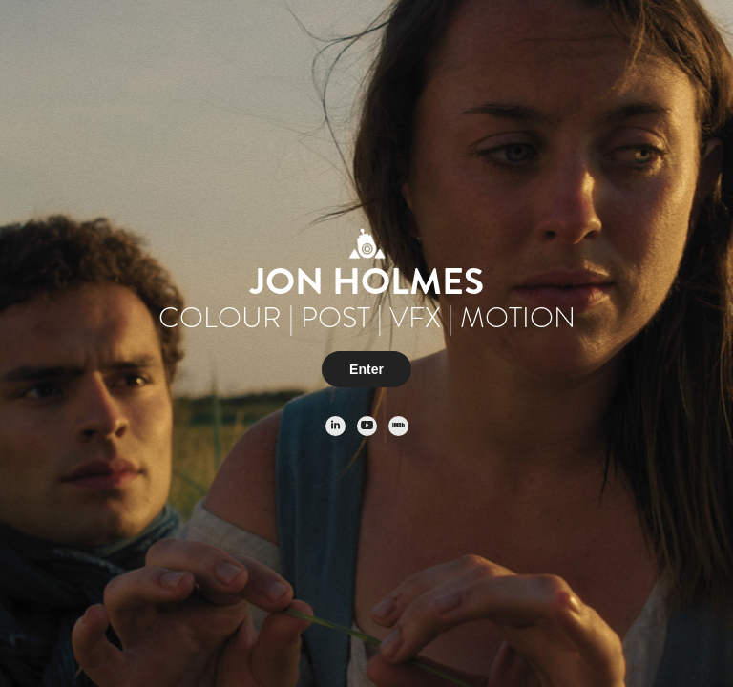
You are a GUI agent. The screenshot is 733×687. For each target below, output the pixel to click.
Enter (366, 369)
